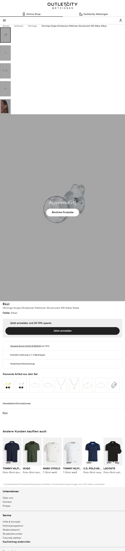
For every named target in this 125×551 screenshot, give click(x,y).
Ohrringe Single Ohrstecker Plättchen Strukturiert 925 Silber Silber (74, 26)
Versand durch (25, 346)
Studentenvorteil (12, 533)
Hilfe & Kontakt (11, 521)
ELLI (6, 304)
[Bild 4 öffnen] (5, 88)
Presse (6, 505)
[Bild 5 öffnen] (5, 106)
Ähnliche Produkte (62, 212)
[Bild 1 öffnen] (5, 35)
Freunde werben (12, 537)
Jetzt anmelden (63, 330)
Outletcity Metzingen (62, 5)
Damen (8, 26)
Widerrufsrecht (11, 529)
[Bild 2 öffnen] (5, 53)
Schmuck (20, 26)
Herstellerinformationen (62, 403)
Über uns (8, 497)
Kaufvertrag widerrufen (16, 541)
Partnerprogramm (13, 525)
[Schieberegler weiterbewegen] (118, 451)
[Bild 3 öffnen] (5, 70)
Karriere (7, 501)
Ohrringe (34, 26)
